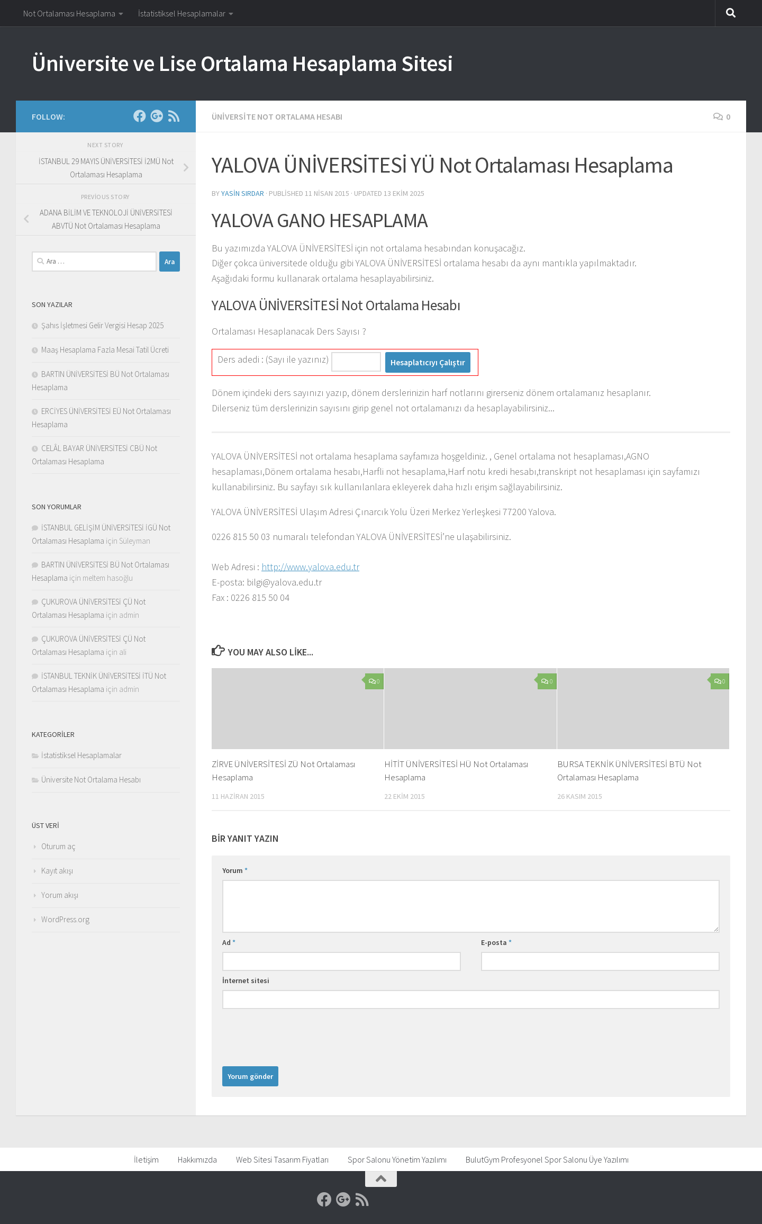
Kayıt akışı (57, 871)
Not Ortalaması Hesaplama (69, 13)
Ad (228, 942)
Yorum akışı (59, 895)
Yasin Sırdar (242, 193)
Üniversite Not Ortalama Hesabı (277, 116)
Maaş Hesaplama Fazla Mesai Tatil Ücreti (105, 350)
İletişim (146, 1159)
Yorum (235, 870)
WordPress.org (65, 919)
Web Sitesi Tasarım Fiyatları (282, 1159)
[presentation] (302, 1035)
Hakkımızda (197, 1159)
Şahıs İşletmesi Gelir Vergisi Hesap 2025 (102, 325)
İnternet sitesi (245, 980)
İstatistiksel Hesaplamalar (181, 13)
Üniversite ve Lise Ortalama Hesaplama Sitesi (242, 63)
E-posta (496, 942)
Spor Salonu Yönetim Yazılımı (397, 1159)
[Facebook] (139, 116)
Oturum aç (58, 846)
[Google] (156, 116)
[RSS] (173, 116)
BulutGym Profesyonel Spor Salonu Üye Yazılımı (547, 1159)
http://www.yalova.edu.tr (310, 567)
